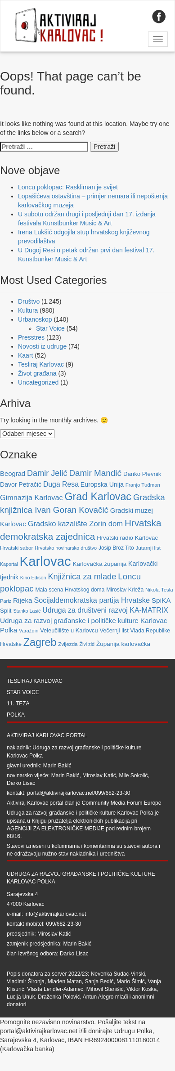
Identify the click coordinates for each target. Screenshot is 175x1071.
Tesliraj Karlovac (41, 364)
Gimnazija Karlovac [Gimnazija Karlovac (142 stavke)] (31, 497)
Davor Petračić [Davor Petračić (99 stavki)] (20, 484)
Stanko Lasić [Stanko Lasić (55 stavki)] (26, 611)
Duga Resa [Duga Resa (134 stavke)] (61, 484)
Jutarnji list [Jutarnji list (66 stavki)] (147, 548)
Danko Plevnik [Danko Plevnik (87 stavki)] (142, 474)
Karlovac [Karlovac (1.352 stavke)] (45, 561)
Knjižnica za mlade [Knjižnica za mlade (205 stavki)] (82, 576)
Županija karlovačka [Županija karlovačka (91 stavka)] (123, 644)
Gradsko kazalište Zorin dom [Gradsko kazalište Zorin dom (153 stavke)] (75, 524)
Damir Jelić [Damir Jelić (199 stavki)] (47, 473)
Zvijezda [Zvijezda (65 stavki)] (67, 644)
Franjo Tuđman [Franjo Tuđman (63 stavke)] (143, 485)
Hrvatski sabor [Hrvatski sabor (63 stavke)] (16, 548)
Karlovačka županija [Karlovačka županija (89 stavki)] (100, 563)
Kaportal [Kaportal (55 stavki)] (9, 564)
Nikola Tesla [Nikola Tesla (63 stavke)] (159, 589)
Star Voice (50, 328)
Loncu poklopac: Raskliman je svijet (68, 187)
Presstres (31, 337)
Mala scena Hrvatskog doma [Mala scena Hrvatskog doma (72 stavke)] (69, 590)
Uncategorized (38, 382)
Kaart (25, 355)
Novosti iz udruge (42, 346)
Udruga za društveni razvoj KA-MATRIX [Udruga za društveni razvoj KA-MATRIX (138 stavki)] (105, 610)
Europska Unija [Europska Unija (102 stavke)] (102, 484)
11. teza (18, 703)
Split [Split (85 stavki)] (5, 610)
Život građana (37, 373)
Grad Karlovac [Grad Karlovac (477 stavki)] (97, 496)
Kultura (28, 310)
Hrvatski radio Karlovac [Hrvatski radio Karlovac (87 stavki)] (127, 537)
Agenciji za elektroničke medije (55, 828)
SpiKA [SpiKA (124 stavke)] (161, 600)
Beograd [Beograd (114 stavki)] (12, 473)
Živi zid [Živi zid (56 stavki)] (86, 644)
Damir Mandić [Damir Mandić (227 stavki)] (95, 473)
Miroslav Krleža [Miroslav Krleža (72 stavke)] (125, 590)
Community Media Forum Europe (122, 803)
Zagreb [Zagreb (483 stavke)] (40, 642)
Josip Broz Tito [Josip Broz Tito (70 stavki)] (116, 548)
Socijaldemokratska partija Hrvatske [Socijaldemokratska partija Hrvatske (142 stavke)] (92, 600)
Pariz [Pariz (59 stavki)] (5, 601)
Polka (16, 715)
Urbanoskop (35, 319)
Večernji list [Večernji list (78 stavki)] (114, 630)
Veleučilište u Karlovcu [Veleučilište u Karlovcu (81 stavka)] (69, 630)
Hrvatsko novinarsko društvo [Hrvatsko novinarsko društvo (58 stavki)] (66, 548)
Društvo (29, 301)
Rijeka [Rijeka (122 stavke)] (22, 600)
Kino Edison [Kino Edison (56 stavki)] (33, 577)
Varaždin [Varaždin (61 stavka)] (28, 630)
